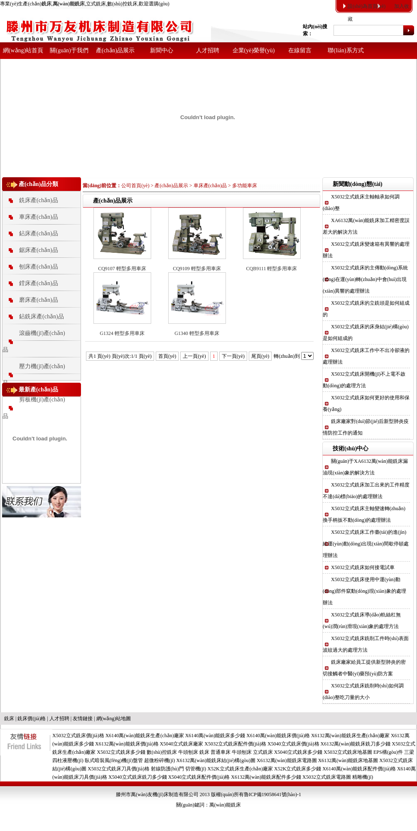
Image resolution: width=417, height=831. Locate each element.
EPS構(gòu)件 (388, 752)
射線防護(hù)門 (167, 769)
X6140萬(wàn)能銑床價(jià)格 (278, 735)
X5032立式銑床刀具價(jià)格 (119, 769)
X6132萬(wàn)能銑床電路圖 (287, 760)
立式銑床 (263, 752)
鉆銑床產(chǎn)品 (41, 316)
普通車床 (221, 752)
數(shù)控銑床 (162, 752)
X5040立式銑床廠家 (182, 744)
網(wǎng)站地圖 (113, 718)
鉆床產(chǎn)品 (38, 233)
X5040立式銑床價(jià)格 (293, 744)
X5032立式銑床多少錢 (121, 752)
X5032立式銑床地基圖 (348, 752)
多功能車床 (244, 185)
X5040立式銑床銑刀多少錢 (137, 777)
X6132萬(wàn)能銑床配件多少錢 (266, 777)
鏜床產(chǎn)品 (38, 283)
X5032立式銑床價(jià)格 (78, 735)
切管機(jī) (195, 769)
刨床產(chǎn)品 (38, 267)
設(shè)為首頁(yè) (366, 6)
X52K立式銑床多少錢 (297, 769)
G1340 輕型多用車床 (196, 333)
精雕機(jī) (362, 777)
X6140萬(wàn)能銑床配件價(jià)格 (359, 769)
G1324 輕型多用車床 (122, 333)
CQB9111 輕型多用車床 (271, 268)
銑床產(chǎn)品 (38, 200)
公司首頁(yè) (135, 185)
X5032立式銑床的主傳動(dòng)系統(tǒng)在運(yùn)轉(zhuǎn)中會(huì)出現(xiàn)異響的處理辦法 (365, 279)
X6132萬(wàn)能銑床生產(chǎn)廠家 (350, 735)
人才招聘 (207, 50)
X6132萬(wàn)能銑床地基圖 (348, 760)
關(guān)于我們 (69, 50)
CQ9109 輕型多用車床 (197, 268)
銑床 (9, 718)
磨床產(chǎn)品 (38, 300)
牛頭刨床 (188, 752)
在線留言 (300, 50)
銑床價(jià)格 (31, 718)
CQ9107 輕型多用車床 (122, 268)
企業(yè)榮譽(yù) (254, 50)
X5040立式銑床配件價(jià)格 (199, 777)
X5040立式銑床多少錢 (298, 752)
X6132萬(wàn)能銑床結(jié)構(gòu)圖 (215, 760)
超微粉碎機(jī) (159, 760)
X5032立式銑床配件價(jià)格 (235, 744)
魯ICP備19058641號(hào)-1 (272, 794)
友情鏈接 (83, 718)
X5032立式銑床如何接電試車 (363, 567)
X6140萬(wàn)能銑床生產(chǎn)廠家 (144, 735)
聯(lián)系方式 (345, 50)
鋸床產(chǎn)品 (38, 250)
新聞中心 (161, 50)
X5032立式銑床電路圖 (326, 777)
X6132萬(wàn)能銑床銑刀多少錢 (356, 744)
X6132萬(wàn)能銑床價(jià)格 (127, 744)
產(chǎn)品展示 (115, 50)
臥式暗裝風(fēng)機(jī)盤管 (114, 760)
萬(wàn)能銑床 (225, 805)
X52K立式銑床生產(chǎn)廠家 (240, 769)
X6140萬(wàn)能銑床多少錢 (215, 735)
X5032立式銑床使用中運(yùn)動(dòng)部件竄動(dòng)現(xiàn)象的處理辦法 (364, 591)
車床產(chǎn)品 (38, 217)
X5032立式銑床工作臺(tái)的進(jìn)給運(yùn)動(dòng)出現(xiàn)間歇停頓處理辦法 (366, 543)
